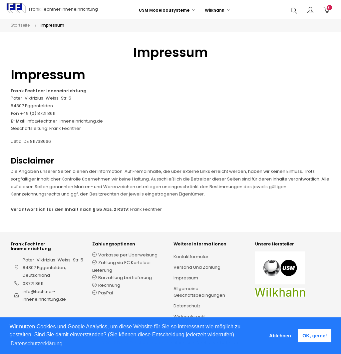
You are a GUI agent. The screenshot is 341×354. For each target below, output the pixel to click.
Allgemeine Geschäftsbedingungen (199, 291)
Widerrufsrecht (189, 316)
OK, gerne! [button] (314, 335)
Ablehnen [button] (280, 335)
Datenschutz (186, 306)
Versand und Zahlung (196, 267)
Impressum (185, 278)
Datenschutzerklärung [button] (37, 343)
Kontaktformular (190, 256)
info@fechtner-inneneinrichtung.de (65, 121)
